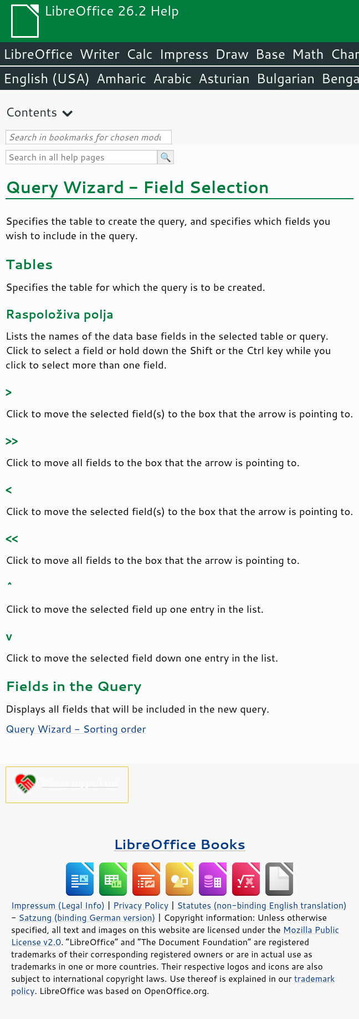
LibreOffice (38, 53)
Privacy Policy (140, 905)
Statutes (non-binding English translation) (261, 905)
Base (270, 53)
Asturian (224, 78)
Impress (184, 53)
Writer (99, 53)
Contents (31, 111)
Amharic (121, 78)
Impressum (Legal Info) (58, 905)
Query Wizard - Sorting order (76, 729)
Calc (139, 53)
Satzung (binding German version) (87, 917)
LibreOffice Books (179, 844)
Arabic (172, 78)
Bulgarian (286, 78)
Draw (231, 53)
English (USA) (46, 78)
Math (308, 53)
